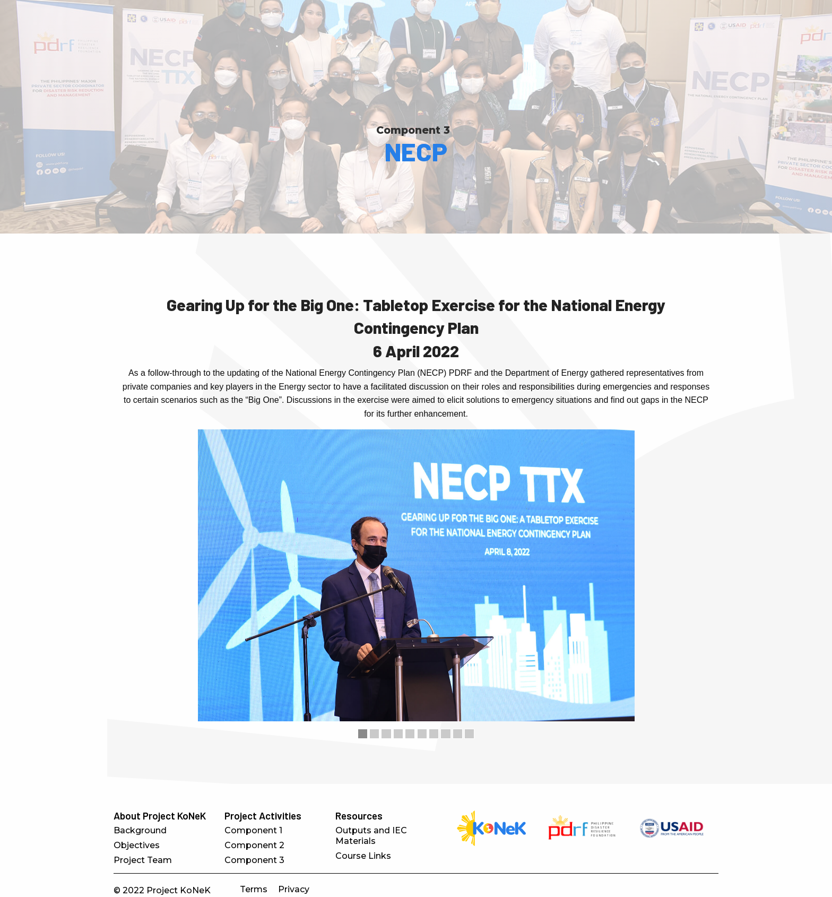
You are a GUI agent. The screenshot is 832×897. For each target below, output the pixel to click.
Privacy (293, 889)
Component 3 (413, 130)
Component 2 (254, 845)
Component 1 (253, 830)
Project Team (143, 860)
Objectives (137, 845)
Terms (253, 889)
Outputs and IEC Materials (371, 835)
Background (140, 830)
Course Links (363, 856)
